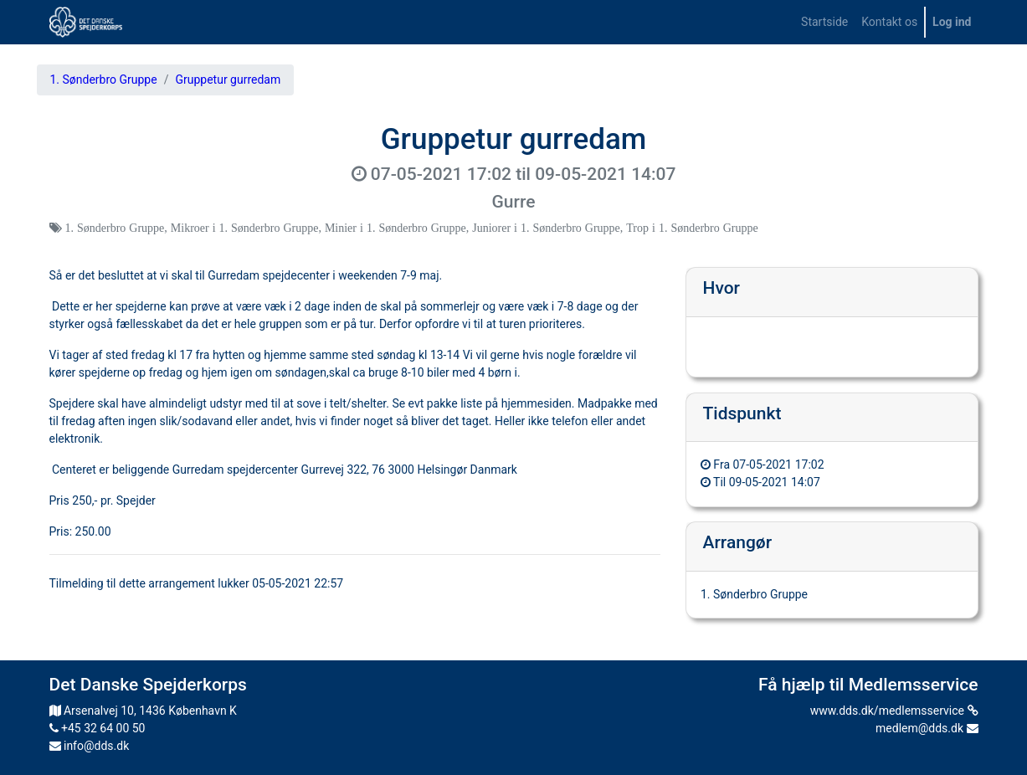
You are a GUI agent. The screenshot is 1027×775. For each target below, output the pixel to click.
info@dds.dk (89, 745)
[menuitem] (824, 22)
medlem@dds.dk (927, 728)
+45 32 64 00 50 (97, 728)
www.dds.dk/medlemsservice (894, 710)
